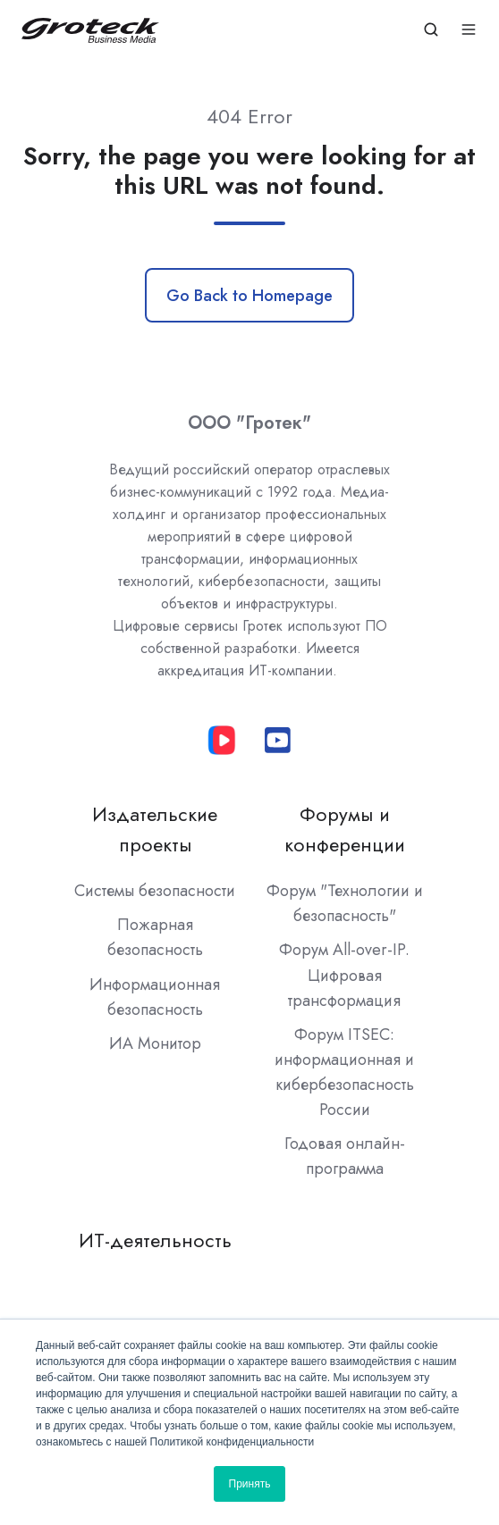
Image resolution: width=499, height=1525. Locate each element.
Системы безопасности (154, 890)
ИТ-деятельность (155, 1240)
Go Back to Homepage (249, 295)
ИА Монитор (155, 1043)
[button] (431, 29)
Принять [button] (250, 1484)
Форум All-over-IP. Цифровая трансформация (344, 974)
